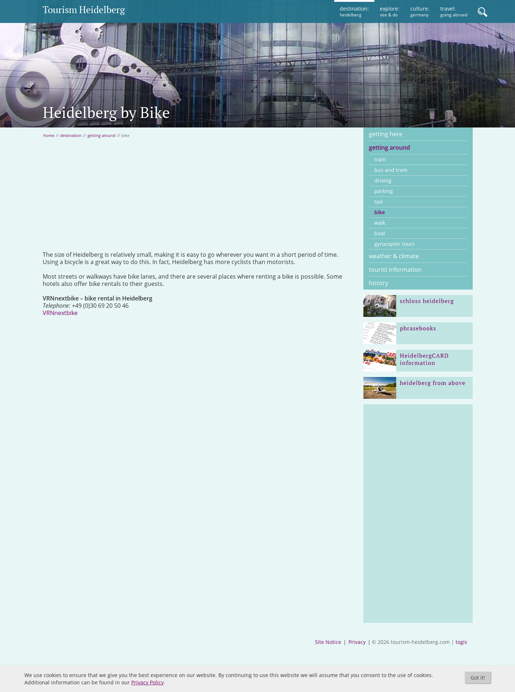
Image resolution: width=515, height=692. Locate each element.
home (48, 135)
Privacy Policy (147, 682)
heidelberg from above (432, 383)
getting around (101, 135)
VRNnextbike (60, 313)
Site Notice (328, 641)
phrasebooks (418, 328)
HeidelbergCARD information (424, 359)
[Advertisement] (197, 194)
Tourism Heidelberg (84, 9)
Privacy (357, 641)
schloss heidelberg (427, 301)
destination (71, 135)
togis (461, 641)
